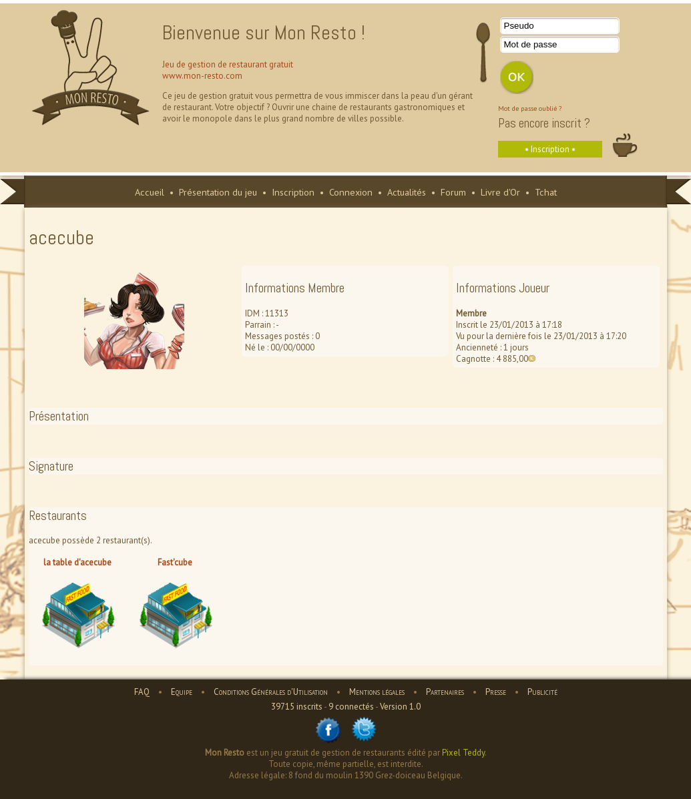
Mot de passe (530, 44)
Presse (495, 692)
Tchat (546, 192)
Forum (453, 192)
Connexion (351, 192)
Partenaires (445, 692)
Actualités (406, 192)
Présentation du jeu (218, 192)
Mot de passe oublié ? (529, 108)
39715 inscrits (296, 706)
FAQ (142, 692)
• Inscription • (550, 149)
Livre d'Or (500, 192)
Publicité (542, 692)
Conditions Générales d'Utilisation (271, 692)
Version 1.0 (400, 706)
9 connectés (351, 706)
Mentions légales (377, 692)
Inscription (293, 192)
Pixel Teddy (463, 752)
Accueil (149, 192)
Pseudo (519, 26)
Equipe (181, 692)
